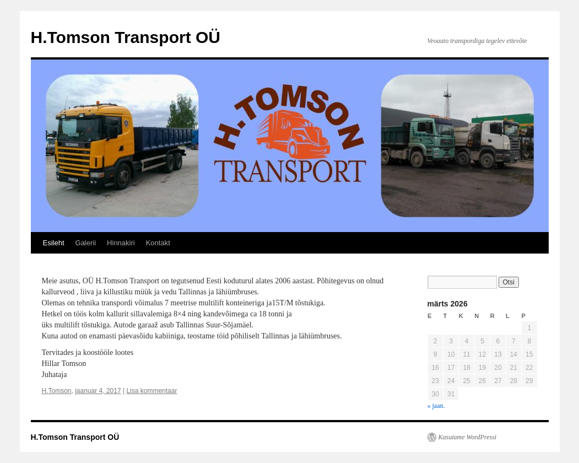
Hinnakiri (121, 243)
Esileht (53, 243)
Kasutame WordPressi (468, 437)
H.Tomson (57, 391)
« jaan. (436, 406)
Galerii (85, 243)
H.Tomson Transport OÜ (125, 37)
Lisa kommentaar (151, 391)
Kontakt (158, 243)
